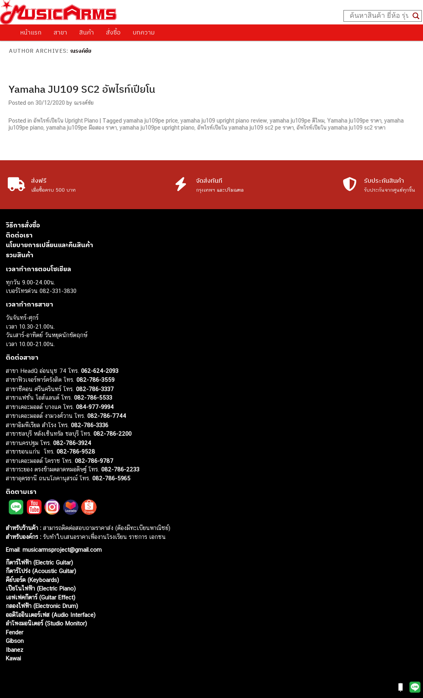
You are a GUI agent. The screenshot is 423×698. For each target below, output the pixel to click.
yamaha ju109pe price (150, 121)
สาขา (60, 32)
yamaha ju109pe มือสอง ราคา (81, 128)
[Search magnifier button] (416, 15)
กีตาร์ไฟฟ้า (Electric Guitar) (39, 562)
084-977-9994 (95, 407)
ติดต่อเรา (19, 235)
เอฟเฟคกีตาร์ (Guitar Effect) (40, 597)
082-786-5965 (111, 478)
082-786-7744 (106, 415)
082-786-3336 (89, 425)
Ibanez (14, 649)
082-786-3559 (95, 379)
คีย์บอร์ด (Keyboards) (32, 580)
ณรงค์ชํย (80, 50)
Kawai (13, 658)
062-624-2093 (99, 370)
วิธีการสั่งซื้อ (23, 225)
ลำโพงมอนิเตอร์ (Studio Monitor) (46, 623)
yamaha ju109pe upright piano (157, 128)
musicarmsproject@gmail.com (61, 549)
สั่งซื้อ (113, 32)
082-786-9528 (76, 451)
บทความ (144, 32)
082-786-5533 (93, 397)
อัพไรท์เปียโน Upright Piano (65, 121)
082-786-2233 (120, 469)
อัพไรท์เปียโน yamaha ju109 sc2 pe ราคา (245, 128)
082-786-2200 (113, 433)
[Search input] (379, 15)
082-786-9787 (94, 460)
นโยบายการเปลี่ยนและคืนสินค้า (49, 245)
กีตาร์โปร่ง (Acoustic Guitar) (41, 571)
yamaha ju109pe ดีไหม (297, 121)
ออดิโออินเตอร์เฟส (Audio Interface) (50, 614)
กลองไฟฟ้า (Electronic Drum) (42, 606)
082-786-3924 (72, 443)
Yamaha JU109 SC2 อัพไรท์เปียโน (82, 88)
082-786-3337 (95, 389)
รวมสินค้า (19, 255)
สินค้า (86, 32)
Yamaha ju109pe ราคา (354, 121)
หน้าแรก (31, 32)
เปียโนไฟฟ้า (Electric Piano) (41, 588)
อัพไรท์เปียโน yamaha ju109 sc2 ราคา (340, 128)
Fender (14, 632)
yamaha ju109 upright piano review (223, 121)
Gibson (15, 640)
